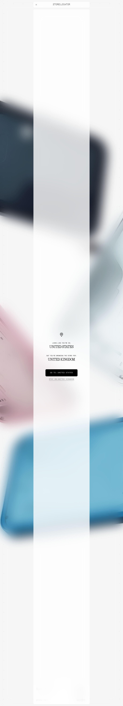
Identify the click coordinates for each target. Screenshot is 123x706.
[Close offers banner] (87, 10)
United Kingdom (61, 379)
